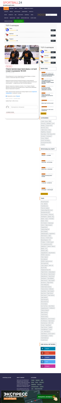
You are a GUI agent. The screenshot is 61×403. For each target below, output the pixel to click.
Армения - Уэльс (44, 248)
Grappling (50, 327)
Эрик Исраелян (44, 216)
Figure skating (43, 134)
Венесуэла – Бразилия (46, 169)
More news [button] (43, 113)
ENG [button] (39, 14)
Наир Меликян (52, 233)
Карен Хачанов (50, 293)
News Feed (43, 127)
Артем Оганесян (44, 235)
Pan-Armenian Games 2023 (46, 142)
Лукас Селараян (51, 280)
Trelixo (10, 28)
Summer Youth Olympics (45, 140)
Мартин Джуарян (49, 225)
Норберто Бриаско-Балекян (46, 286)
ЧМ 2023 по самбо (44, 250)
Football (43, 72)
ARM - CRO (51, 265)
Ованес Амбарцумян (45, 284)
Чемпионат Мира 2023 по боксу (46, 210)
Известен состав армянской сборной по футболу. (47, 95)
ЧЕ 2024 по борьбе (50, 242)
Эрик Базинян (43, 278)
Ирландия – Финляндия (47, 189)
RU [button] (41, 14)
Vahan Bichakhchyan (44, 337)
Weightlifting (33, 384)
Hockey (49, 129)
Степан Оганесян (44, 314)
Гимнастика (51, 214)
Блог (47, 127)
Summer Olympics (51, 333)
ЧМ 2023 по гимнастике (45, 254)
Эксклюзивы (51, 218)
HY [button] (44, 14)
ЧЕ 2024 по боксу (49, 237)
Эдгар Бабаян (43, 291)
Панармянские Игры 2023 (45, 269)
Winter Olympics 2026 (51, 134)
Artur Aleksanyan (44, 320)
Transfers (42, 144)
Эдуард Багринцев (44, 308)
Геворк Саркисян (51, 295)
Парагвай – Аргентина (46, 162)
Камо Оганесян (44, 295)
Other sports (44, 100)
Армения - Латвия (44, 220)
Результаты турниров (45, 208)
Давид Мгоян (43, 246)
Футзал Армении (44, 259)
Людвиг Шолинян (44, 271)
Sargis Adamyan (44, 333)
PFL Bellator (43, 242)
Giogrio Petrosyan (44, 327)
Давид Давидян (52, 271)
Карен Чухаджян (51, 291)
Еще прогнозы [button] (44, 193)
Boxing (46, 121)
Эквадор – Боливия (46, 155)
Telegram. (18, 96)
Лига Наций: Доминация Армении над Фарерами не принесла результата (47, 75)
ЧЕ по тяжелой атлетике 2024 (46, 244)
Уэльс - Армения (44, 203)
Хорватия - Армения (51, 246)
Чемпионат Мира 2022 (45, 229)
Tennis (53, 123)
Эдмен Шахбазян (44, 297)
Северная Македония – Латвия (46, 176)
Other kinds (39, 384)
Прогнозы (43, 237)
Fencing (42, 138)
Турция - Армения (44, 265)
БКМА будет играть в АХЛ (47, 103)
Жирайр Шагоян (44, 318)
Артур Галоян (43, 293)
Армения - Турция (44, 218)
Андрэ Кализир (50, 282)
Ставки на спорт (44, 129)
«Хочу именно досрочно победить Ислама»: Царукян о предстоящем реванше (47, 82)
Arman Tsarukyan (51, 318)
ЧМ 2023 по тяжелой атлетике (46, 261)
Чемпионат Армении (45, 310)
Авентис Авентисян (44, 301)
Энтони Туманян (44, 303)
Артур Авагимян (52, 252)
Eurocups (42, 325)
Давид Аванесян (44, 276)
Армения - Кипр (51, 216)
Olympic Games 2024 (38, 388)
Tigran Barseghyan (44, 335)
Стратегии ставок (49, 125)
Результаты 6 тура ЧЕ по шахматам (47, 110)
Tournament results (34, 386)
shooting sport (49, 136)
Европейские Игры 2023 (45, 212)
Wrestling (42, 125)
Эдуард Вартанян (44, 252)
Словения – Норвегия (46, 182)
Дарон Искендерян (44, 299)
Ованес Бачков (51, 276)
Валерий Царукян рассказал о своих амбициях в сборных (46, 88)
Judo (42, 331)
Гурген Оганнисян (44, 214)
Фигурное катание (44, 316)
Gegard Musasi (48, 325)
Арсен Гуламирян (44, 231)
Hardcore (42, 225)
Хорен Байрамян (51, 278)
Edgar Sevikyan (51, 320)
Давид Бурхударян (44, 233)
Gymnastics (43, 136)
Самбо (49, 235)
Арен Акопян (43, 282)
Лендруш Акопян (44, 227)
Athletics (46, 138)
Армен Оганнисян (44, 312)
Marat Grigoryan (47, 331)
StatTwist (11, 33)
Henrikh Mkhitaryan (44, 329)
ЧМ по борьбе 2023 (44, 263)
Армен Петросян (44, 280)
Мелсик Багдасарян (44, 201)
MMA (42, 78)
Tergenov (11, 39)
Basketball (48, 123)
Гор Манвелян (51, 308)
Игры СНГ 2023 (43, 267)
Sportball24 (11, 98)
